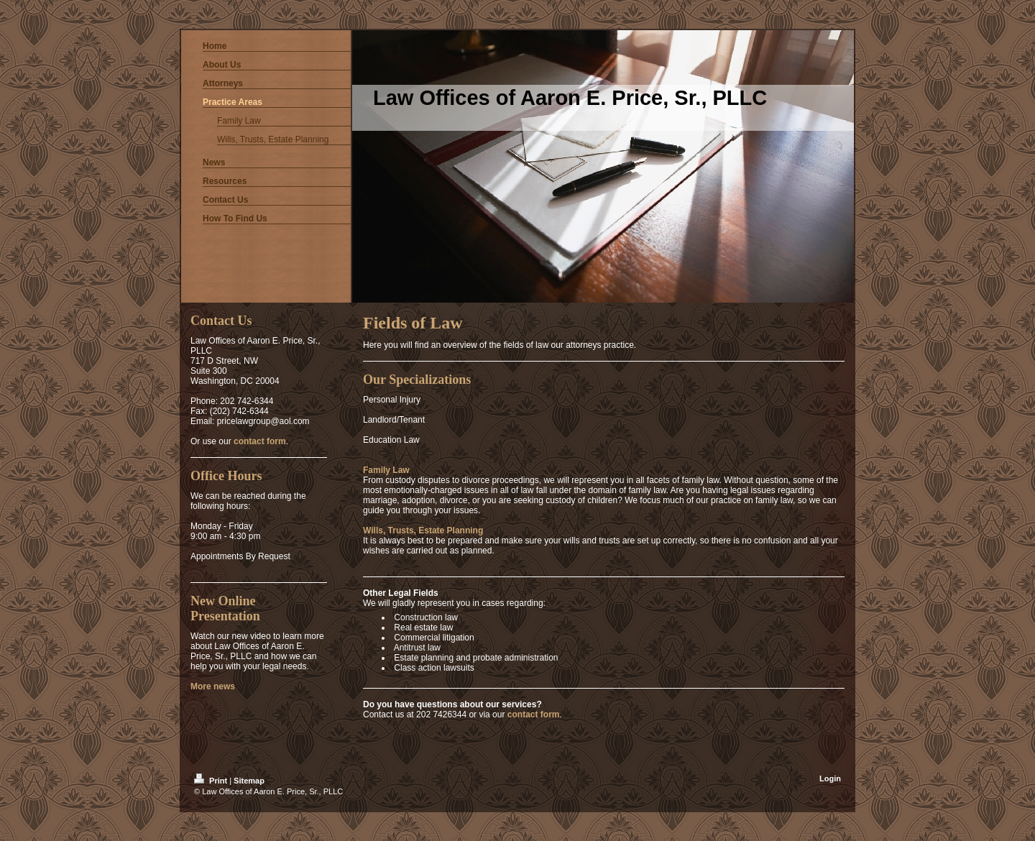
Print (211, 780)
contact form (533, 714)
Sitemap (249, 780)
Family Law (386, 470)
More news (212, 686)
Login (830, 778)
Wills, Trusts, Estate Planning (423, 530)
